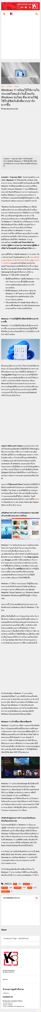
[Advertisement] (20, 38)
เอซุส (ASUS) (34, 257)
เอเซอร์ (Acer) (6, 260)
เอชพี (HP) (16, 260)
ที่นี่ (37, 875)
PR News (17, 86)
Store (37, 499)
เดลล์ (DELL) (25, 260)
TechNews (9, 86)
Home (2, 86)
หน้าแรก (5, 979)
